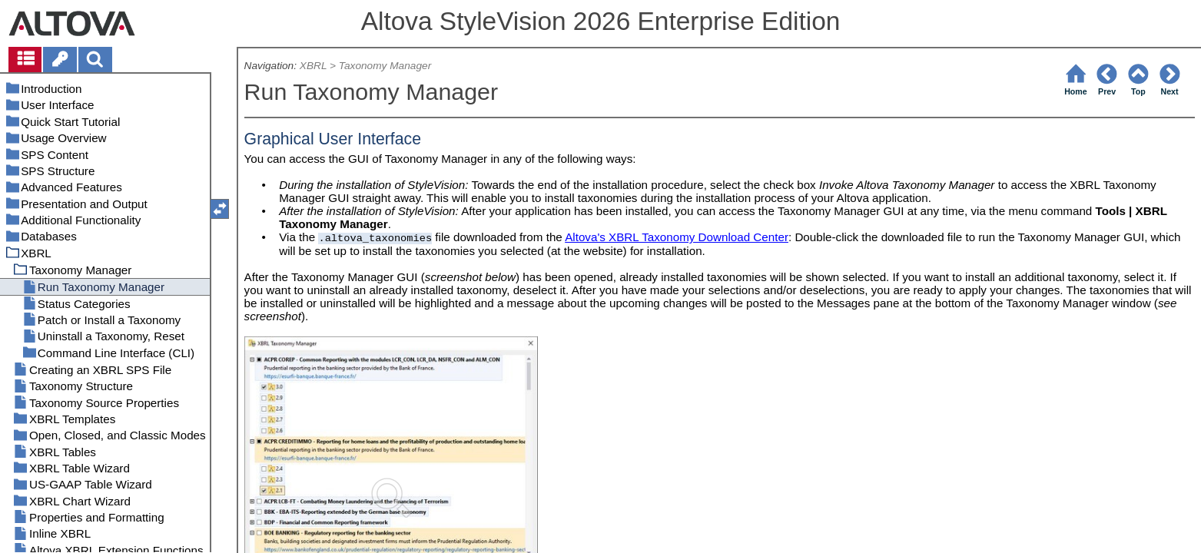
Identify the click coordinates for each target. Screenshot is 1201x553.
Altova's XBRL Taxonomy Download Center (676, 236)
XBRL (313, 65)
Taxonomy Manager (385, 65)
